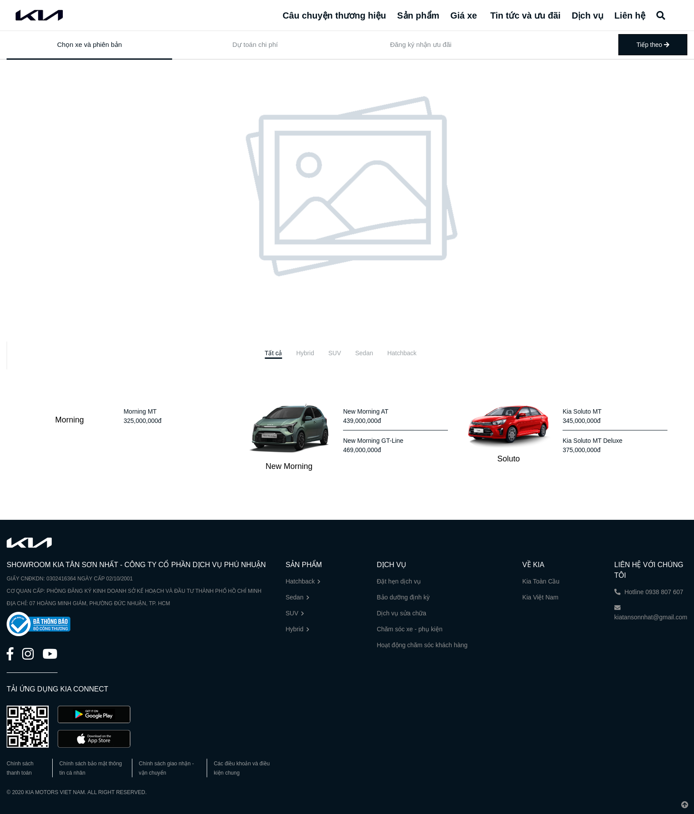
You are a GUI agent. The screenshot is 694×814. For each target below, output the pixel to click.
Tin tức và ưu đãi (525, 15)
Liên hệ (629, 15)
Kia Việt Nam (540, 597)
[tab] (273, 353)
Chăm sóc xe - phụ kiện (410, 629)
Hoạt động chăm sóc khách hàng (422, 645)
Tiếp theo (652, 44)
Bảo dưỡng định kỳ (403, 597)
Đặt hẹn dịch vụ (399, 581)
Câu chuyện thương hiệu (334, 15)
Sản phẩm (418, 15)
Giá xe (464, 15)
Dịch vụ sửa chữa (401, 613)
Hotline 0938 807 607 (648, 591)
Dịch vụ (587, 15)
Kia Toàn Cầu (540, 581)
